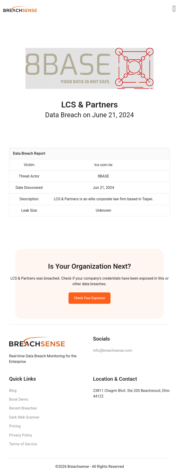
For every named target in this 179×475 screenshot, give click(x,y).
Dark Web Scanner (24, 419)
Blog (13, 392)
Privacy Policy (20, 437)
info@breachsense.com (112, 352)
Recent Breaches (23, 410)
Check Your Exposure (89, 299)
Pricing (15, 428)
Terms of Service (23, 446)
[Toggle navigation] (174, 8)
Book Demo (18, 401)
